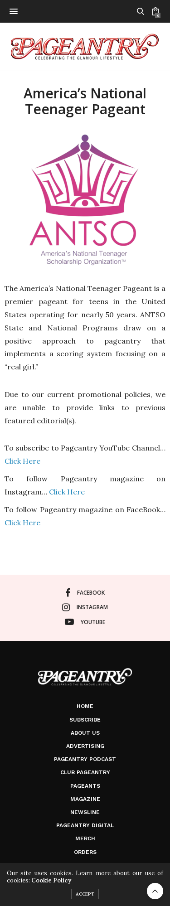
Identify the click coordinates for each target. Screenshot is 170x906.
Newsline (85, 812)
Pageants (85, 786)
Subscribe (85, 720)
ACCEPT (85, 894)
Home (85, 706)
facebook (85, 592)
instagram (85, 607)
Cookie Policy (51, 880)
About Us (85, 733)
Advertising (85, 746)
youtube (85, 621)
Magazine (85, 799)
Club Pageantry (85, 772)
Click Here (22, 460)
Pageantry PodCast (85, 759)
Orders (85, 852)
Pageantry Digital (85, 825)
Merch (85, 838)
